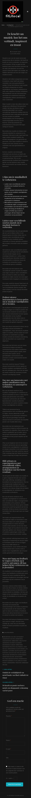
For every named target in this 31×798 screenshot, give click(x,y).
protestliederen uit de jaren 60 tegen (14, 660)
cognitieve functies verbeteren (12, 638)
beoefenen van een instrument (14, 636)
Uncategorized (10, 25)
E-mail (8, 749)
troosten (18, 662)
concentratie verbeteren (10, 640)
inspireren (5, 646)
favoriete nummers (16, 642)
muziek (12, 656)
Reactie (9, 716)
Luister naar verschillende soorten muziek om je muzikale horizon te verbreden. (14, 186)
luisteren (11, 650)
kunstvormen (20, 648)
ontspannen (18, 656)
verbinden (25, 662)
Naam (8, 740)
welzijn (4, 664)
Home (3, 25)
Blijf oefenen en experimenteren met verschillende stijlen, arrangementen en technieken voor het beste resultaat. (16, 204)
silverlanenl (16, 53)
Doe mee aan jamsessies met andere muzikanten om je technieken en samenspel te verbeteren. (15, 198)
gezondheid (6, 644)
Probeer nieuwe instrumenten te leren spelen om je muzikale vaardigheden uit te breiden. (16, 192)
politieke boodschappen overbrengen (14, 658)
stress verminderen (8, 662)
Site (7, 758)
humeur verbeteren (16, 644)
